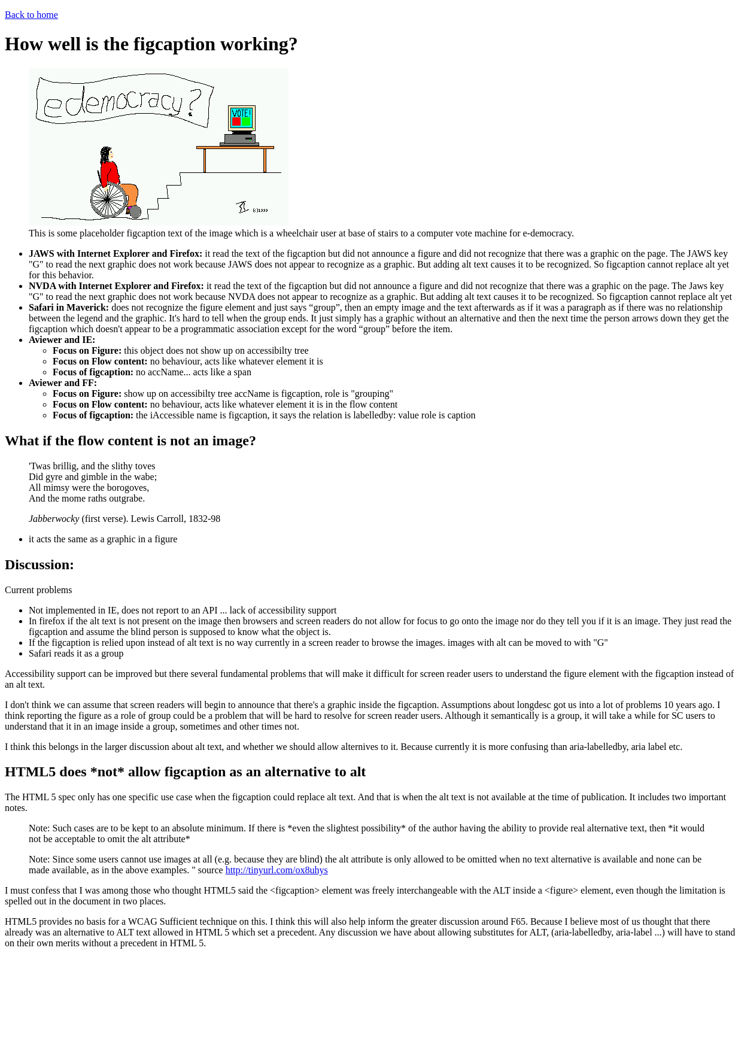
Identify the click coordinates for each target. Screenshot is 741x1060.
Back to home (31, 15)
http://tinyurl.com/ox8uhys (277, 870)
